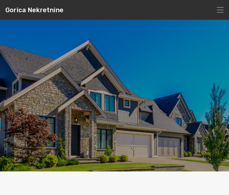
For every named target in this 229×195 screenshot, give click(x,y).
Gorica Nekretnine (34, 10)
